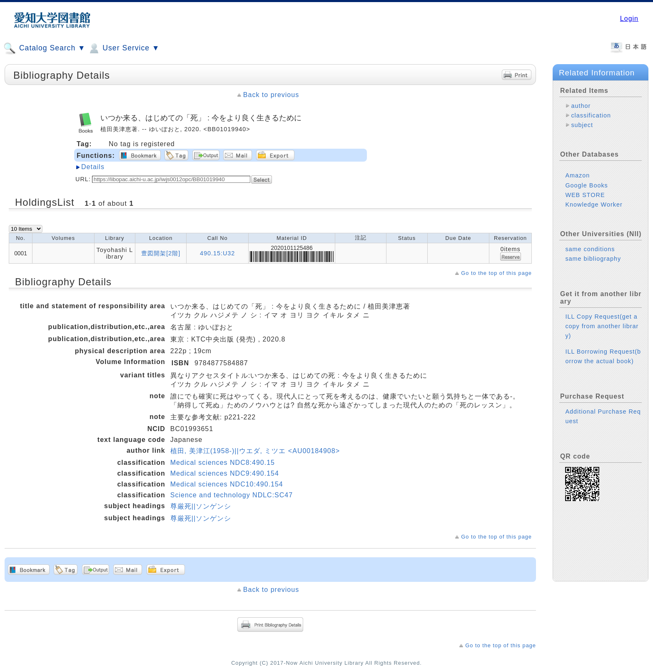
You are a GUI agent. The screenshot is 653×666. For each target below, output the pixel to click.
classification (591, 115)
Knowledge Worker (593, 204)
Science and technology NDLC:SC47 (231, 495)
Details (93, 166)
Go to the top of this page (496, 273)
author (581, 105)
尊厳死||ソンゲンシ (200, 506)
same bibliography (593, 258)
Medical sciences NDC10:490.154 (226, 484)
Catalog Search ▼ (44, 48)
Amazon (577, 175)
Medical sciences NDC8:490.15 (222, 462)
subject (582, 125)
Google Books (586, 185)
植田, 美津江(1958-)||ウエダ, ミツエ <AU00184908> (255, 450)
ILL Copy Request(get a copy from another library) (601, 326)
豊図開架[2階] (160, 253)
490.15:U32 (217, 253)
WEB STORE (585, 195)
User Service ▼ (123, 48)
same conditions (590, 249)
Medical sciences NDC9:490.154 (224, 473)
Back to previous (271, 94)
